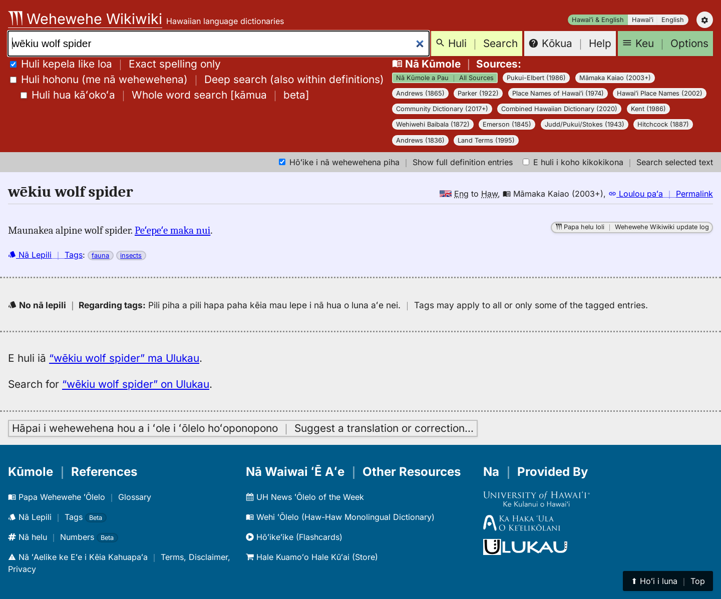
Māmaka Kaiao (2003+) (615, 78)
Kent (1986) (648, 109)
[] (165, 95)
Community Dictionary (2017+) (442, 109)
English (672, 20)
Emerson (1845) (507, 124)
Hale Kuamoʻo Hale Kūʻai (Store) (312, 557)
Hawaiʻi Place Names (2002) (659, 93)
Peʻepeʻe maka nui (172, 230)
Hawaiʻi (642, 20)
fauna (100, 255)
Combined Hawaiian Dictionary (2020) (559, 109)
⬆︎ (668, 581)
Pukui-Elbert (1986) (536, 78)
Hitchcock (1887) (663, 124)
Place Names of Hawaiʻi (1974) (558, 93)
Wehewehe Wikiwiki (85, 19)
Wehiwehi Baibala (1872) (433, 124)
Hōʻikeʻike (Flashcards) (294, 537)
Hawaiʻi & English (598, 20)
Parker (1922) (478, 93)
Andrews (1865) (420, 93)
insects (131, 255)
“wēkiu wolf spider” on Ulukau (135, 384)
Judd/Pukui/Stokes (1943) (584, 124)
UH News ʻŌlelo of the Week (305, 497)
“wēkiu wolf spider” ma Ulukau (124, 358)
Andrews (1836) (420, 140)
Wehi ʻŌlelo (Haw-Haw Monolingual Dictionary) (340, 517)
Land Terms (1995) (486, 140)
